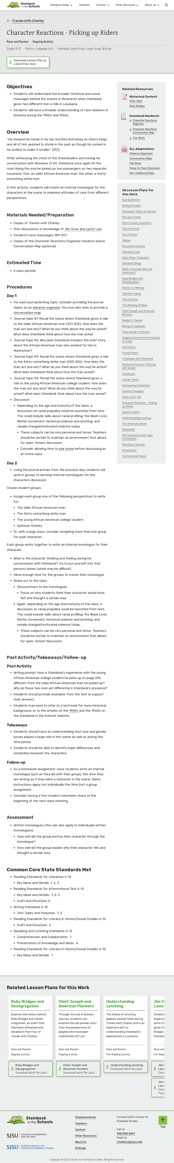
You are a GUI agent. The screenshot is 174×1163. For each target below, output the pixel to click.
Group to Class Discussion (144, 168)
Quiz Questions (131, 199)
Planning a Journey (133, 444)
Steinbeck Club (131, 251)
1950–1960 (135, 101)
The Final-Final (130, 228)
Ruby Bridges (137, 105)
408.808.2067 (126, 1133)
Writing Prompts (131, 205)
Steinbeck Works (85, 1117)
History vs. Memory (133, 287)
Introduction (129, 450)
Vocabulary (128, 373)
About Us (80, 1141)
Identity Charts (131, 412)
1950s (74, 711)
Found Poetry (130, 352)
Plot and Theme (131, 217)
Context (80, 1129)
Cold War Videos (131, 293)
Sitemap (80, 1148)
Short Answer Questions (136, 222)
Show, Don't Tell (131, 397)
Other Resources (86, 1135)
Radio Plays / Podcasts (135, 257)
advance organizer (46, 307)
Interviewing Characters (136, 385)
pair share (66, 449)
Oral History (129, 347)
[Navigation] (23, 5)
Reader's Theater (132, 320)
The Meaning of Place (134, 305)
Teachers (84, 4)
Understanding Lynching (136, 417)
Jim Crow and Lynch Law (83, 229)
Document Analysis (133, 246)
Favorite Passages (133, 391)
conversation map (27, 313)
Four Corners (129, 234)
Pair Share (135, 163)
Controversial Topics (134, 456)
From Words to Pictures (136, 331)
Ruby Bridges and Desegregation (132, 280)
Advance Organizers (141, 153)
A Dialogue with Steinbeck (137, 358)
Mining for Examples (133, 326)
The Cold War (130, 299)
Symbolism (128, 429)
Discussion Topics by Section (139, 211)
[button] (61, 5)
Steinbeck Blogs (131, 263)
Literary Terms (130, 379)
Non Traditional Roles (141, 173)
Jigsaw (126, 240)
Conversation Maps (140, 158)
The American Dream (134, 423)
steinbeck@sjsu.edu (129, 1141)
